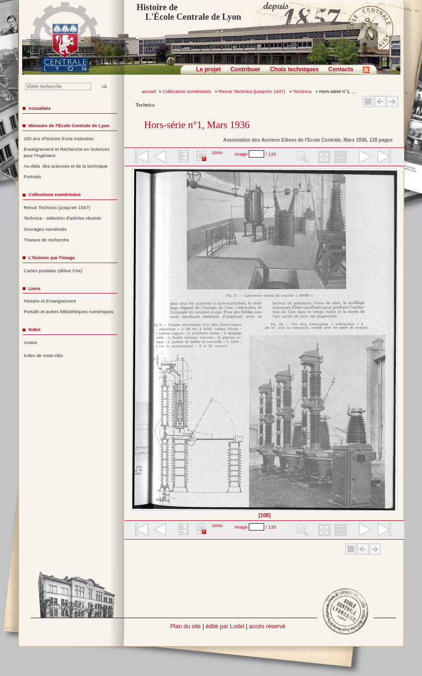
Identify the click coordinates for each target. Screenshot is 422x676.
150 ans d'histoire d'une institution (59, 138)
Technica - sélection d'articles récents (62, 218)
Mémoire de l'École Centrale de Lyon (69, 125)
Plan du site (185, 626)
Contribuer (245, 69)
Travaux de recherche (46, 239)
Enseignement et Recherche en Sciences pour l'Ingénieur (66, 152)
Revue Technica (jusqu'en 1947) (253, 91)
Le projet (208, 69)
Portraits (32, 176)
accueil (148, 91)
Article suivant (392, 101)
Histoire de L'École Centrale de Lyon (189, 12)
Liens (34, 288)
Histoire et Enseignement (50, 301)
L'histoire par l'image (51, 257)
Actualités (39, 108)
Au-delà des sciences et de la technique (66, 166)
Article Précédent (380, 101)
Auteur (31, 342)
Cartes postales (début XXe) (53, 270)
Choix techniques (294, 69)
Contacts (340, 69)
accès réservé (267, 626)
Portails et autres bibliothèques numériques (68, 311)
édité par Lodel (224, 626)
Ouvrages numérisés (45, 229)
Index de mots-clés (43, 355)
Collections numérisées (187, 91)
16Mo (217, 152)
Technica (303, 91)
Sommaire (368, 101)
